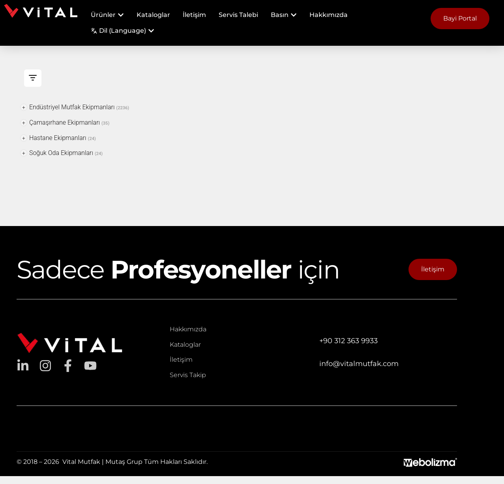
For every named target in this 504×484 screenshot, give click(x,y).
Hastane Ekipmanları (58, 138)
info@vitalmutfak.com (359, 363)
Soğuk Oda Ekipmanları (61, 153)
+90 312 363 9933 (348, 340)
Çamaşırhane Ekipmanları (64, 122)
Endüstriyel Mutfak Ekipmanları (74, 107)
